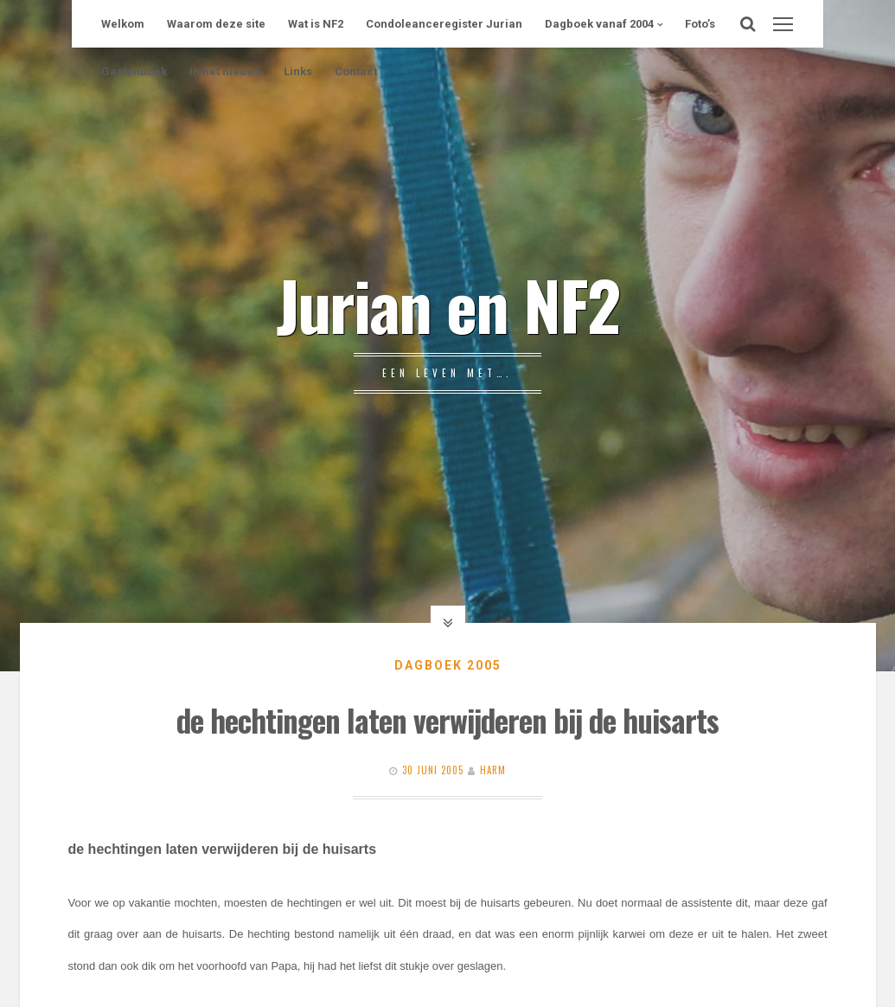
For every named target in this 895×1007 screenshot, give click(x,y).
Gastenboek (134, 71)
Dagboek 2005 (448, 665)
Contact (356, 71)
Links (298, 71)
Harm (493, 770)
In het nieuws (225, 71)
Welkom (122, 23)
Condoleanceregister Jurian (444, 23)
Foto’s (700, 23)
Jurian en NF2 (448, 303)
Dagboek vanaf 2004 (599, 23)
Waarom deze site (216, 23)
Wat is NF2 (315, 23)
